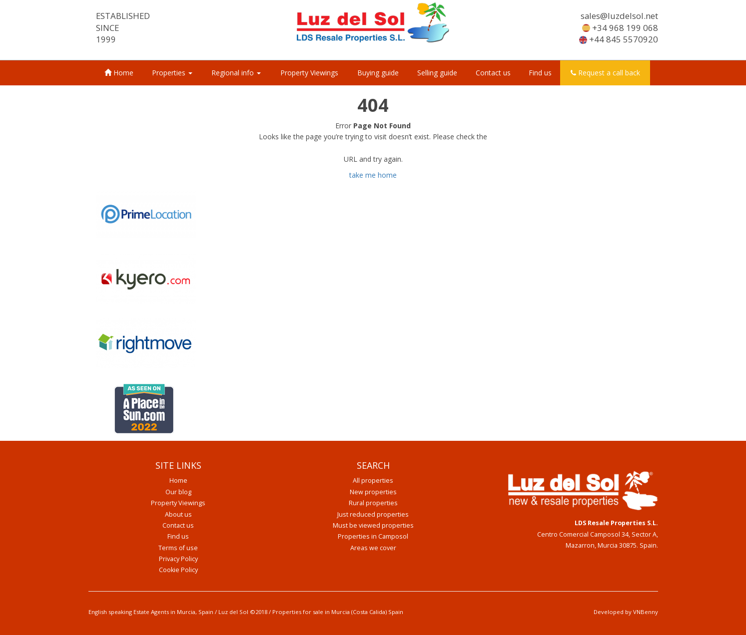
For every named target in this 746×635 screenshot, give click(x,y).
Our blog (178, 492)
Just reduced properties (373, 514)
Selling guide (437, 72)
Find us (540, 72)
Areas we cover (373, 548)
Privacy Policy (178, 559)
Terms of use (178, 548)
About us (178, 514)
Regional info (236, 72)
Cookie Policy (178, 570)
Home (118, 72)
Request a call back (605, 72)
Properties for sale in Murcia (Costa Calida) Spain (337, 612)
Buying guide (378, 72)
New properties (373, 492)
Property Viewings (309, 72)
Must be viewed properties (373, 525)
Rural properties (373, 503)
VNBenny (645, 612)
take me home (373, 175)
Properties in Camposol (373, 536)
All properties (373, 480)
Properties (172, 72)
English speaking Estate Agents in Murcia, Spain (150, 612)
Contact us (493, 72)
